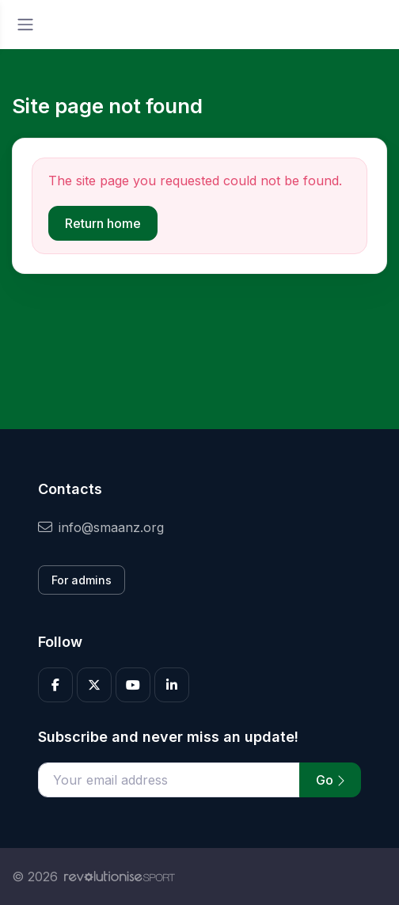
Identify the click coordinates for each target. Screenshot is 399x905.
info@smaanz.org (101, 527)
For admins (81, 580)
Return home (103, 223)
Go (330, 780)
